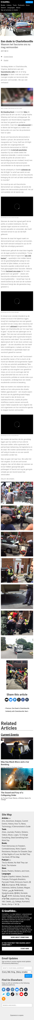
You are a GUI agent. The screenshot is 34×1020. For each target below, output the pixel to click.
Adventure (10, 821)
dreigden (4, 74)
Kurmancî (26, 901)
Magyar (27, 887)
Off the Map (14, 857)
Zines (4, 832)
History (11, 824)
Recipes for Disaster (19, 851)
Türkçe (4, 890)
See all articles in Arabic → (10, 10)
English (6, 60)
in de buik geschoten (19, 150)
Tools (15, 5)
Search (3, 8)
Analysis (18, 821)
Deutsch (25, 876)
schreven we (25, 170)
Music (10, 835)
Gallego (18, 901)
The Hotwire (11, 865)
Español (11, 876)
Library (9, 5)
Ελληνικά (18, 882)
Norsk (4, 904)
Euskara (20, 887)
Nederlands (18, 890)
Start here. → (26, 949)
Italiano (18, 876)
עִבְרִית (28, 896)
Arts (3, 821)
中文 (18, 885)
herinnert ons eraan (13, 271)
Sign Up (28, 976)
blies (25, 112)
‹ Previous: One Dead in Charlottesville (17, 708)
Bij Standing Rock (7, 112)
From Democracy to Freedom (13, 846)
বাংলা (10, 896)
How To (17, 824)
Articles (5, 818)
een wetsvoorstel (24, 125)
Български (10, 885)
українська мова (17, 899)
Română (24, 893)
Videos (4, 835)
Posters (18, 832)
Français (5, 879)
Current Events (8, 57)
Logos (16, 835)
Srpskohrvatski (8, 893)
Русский (5, 882)
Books (3, 5)
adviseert (13, 326)
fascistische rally (8, 72)
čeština (13, 887)
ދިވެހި (13, 901)
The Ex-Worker (7, 862)
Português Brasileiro (17, 879)
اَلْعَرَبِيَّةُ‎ (4, 896)
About (18, 8)
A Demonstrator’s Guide (21, 826)
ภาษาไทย (5, 899)
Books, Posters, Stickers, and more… (16, 871)
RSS (10, 818)
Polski (11, 882)
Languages (11, 8)
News (23, 824)
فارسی (10, 890)
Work (18, 849)
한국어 (17, 893)
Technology (6, 826)
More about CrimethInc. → (21, 937)
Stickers (25, 832)
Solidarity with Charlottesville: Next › (17, 711)
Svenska (16, 896)
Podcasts (21, 5)
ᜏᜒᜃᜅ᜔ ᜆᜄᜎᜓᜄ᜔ (13, 904)
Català (8, 901)
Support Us (29, 2)
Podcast (5, 860)
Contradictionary (8, 849)
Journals (10, 832)
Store (28, 5)
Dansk (22, 896)
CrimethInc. (5, 2)
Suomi (25, 882)
